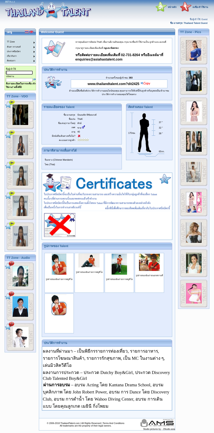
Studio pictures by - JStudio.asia (159, 429)
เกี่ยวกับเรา (12, 56)
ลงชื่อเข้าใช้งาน (200, 7)
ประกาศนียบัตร (13, 51)
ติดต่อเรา (11, 60)
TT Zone (11, 42)
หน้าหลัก (172, 7)
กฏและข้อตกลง (111, 48)
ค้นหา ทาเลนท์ (14, 47)
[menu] (18, 49)
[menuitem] (18, 38)
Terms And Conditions (113, 423)
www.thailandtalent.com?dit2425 (113, 84)
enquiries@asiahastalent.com (98, 59)
